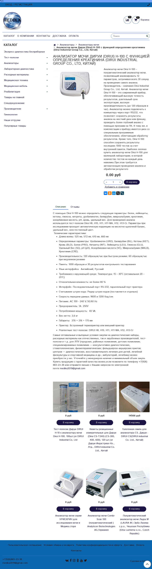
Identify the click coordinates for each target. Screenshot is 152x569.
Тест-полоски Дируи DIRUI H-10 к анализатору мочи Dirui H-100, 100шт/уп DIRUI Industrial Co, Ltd (68, 435)
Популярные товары (15, 126)
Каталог (9, 36)
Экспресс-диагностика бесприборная (24, 51)
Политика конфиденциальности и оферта (99, 545)
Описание (60, 206)
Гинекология (10, 114)
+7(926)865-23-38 (12, 559)
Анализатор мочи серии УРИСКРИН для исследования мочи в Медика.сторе (68, 521)
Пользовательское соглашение (25, 545)
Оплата (74, 36)
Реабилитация (12, 91)
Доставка (59, 36)
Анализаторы (67, 45)
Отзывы (75, 207)
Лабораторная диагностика (19, 69)
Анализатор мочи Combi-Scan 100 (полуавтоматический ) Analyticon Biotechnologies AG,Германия (101, 523)
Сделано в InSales (140, 561)
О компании (25, 36)
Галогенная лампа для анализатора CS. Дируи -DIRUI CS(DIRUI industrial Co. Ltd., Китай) (134, 435)
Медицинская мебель (15, 86)
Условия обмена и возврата (58, 545)
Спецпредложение (14, 103)
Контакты (43, 36)
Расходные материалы (16, 74)
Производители (12, 109)
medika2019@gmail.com (72, 368)
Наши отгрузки (12, 120)
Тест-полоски (11, 57)
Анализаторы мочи (88, 45)
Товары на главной (14, 97)
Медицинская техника (16, 80)
